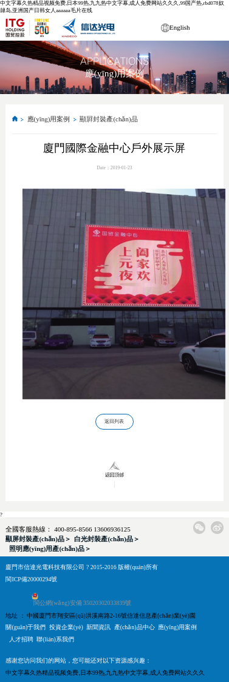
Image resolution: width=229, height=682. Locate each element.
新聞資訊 (98, 627)
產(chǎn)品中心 (134, 627)
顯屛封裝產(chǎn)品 (108, 119)
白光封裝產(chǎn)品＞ (106, 538)
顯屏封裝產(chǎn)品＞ (37, 538)
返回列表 (114, 421)
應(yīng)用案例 (48, 119)
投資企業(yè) (66, 627)
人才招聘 (21, 639)
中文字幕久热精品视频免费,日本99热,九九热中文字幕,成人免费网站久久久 (104, 672)
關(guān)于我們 (25, 627)
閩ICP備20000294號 (31, 579)
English (179, 27)
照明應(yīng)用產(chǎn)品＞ (50, 548)
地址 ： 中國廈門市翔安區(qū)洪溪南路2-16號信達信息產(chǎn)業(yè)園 (100, 615)
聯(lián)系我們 (54, 639)
